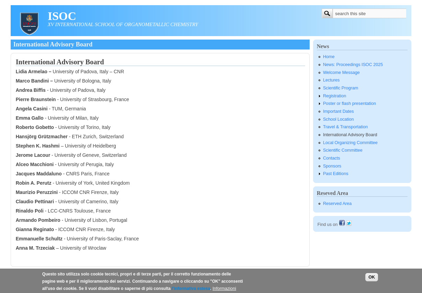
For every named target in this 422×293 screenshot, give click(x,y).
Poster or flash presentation (349, 103)
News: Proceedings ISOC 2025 (353, 64)
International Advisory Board (350, 134)
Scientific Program (340, 88)
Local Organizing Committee (350, 142)
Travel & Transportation (345, 126)
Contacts (331, 158)
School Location (338, 119)
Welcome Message (341, 72)
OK (371, 278)
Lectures (331, 80)
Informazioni (224, 290)
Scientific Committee (343, 150)
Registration (334, 96)
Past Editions (335, 173)
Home (329, 56)
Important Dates (338, 111)
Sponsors (332, 166)
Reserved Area (337, 203)
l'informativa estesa (191, 290)
